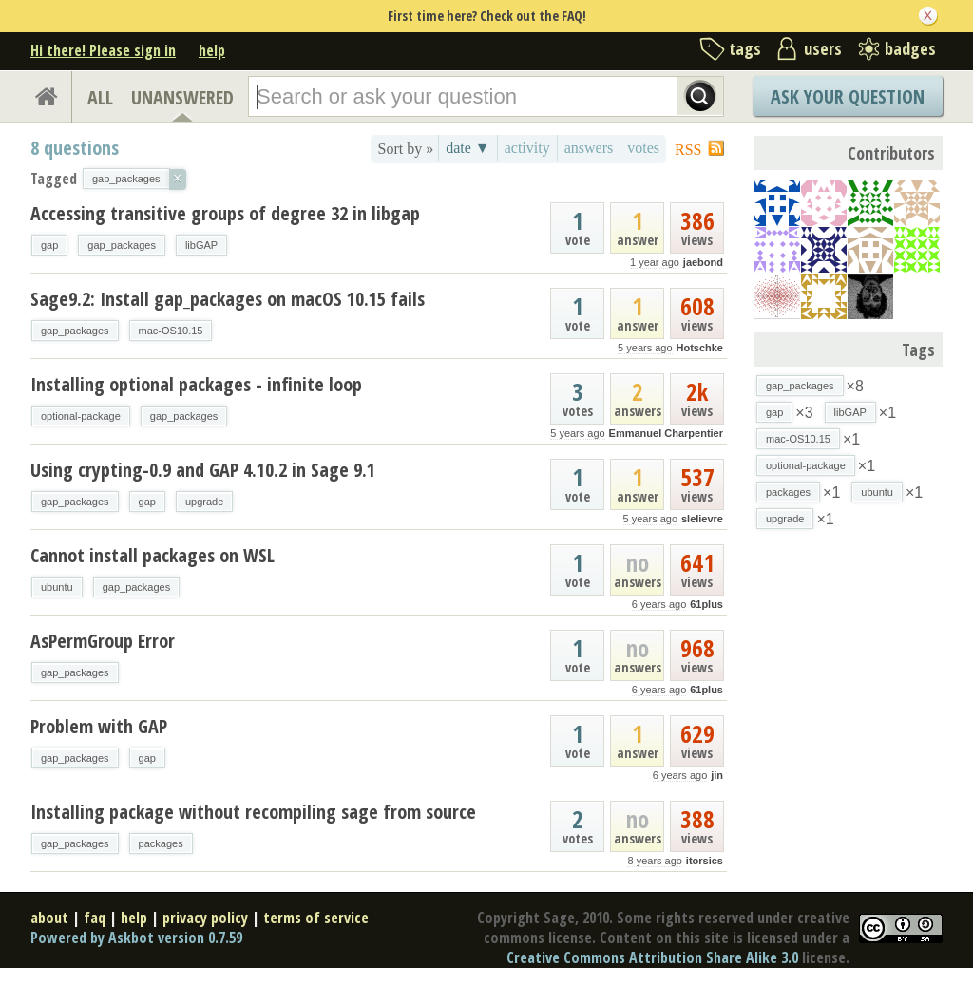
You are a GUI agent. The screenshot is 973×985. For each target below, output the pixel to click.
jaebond (703, 262)
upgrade (204, 501)
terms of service (316, 917)
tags (745, 48)
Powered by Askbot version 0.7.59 (136, 937)
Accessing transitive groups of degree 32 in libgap (225, 213)
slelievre (702, 518)
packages (161, 843)
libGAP (201, 245)
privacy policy (205, 917)
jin (717, 775)
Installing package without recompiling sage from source (253, 811)
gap (49, 245)
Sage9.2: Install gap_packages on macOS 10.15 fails (227, 299)
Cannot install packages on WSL (152, 555)
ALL (100, 97)
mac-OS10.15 (171, 330)
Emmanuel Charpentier (666, 433)
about (49, 917)
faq (94, 917)
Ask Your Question (848, 96)
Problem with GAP (98, 726)
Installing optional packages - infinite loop (196, 384)
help (212, 50)
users (823, 48)
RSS (688, 150)
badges (910, 48)
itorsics (704, 860)
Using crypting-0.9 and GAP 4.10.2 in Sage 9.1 (202, 470)
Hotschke (699, 347)
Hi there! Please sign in (103, 50)
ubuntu (57, 587)
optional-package (81, 416)
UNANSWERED (182, 97)
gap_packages (121, 245)
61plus (706, 604)
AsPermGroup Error (102, 641)
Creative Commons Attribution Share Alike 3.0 (652, 957)
